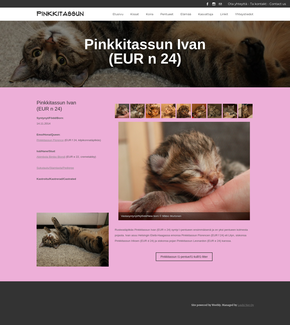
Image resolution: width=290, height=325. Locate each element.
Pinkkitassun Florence (50, 140)
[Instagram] (213, 4)
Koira (149, 14)
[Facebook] (207, 4)
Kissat (134, 14)
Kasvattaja (205, 14)
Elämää (185, 14)
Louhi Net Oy (246, 305)
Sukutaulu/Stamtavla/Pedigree (55, 167)
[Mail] (220, 4)
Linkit (224, 14)
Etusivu (118, 14)
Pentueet (166, 14)
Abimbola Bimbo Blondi (51, 156)
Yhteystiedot (244, 14)
